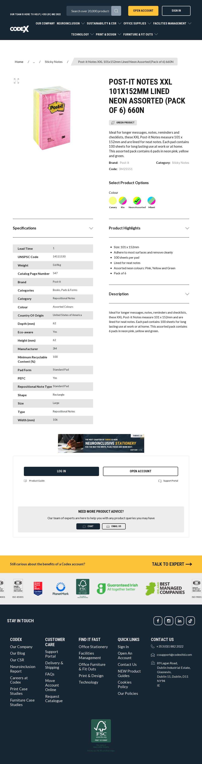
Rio (123, 203)
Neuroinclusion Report (22, 668)
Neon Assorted (137, 203)
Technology (80, 34)
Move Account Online (52, 685)
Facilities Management (170, 23)
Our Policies (128, 693)
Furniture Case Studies (22, 702)
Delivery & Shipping (54, 665)
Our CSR (17, 660)
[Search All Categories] (93, 11)
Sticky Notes (54, 61)
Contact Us (127, 664)
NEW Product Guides (129, 673)
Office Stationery (93, 647)
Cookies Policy (125, 684)
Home (19, 61)
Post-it (124, 162)
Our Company (45, 23)
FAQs (49, 674)
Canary (113, 203)
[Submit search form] (116, 11)
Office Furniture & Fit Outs (92, 666)
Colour (113, 192)
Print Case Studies (19, 691)
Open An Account (125, 655)
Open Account (143, 10)
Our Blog (17, 653)
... (34, 61)
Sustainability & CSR (102, 23)
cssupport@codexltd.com (174, 654)
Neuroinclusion (68, 23)
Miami (151, 203)
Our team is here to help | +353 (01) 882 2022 (35, 14)
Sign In (176, 10)
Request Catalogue (54, 698)
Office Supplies (135, 23)
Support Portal (168, 481)
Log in (61, 471)
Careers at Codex (19, 680)
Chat (88, 526)
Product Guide (34, 480)
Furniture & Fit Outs (138, 34)
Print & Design (106, 34)
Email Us (114, 526)
